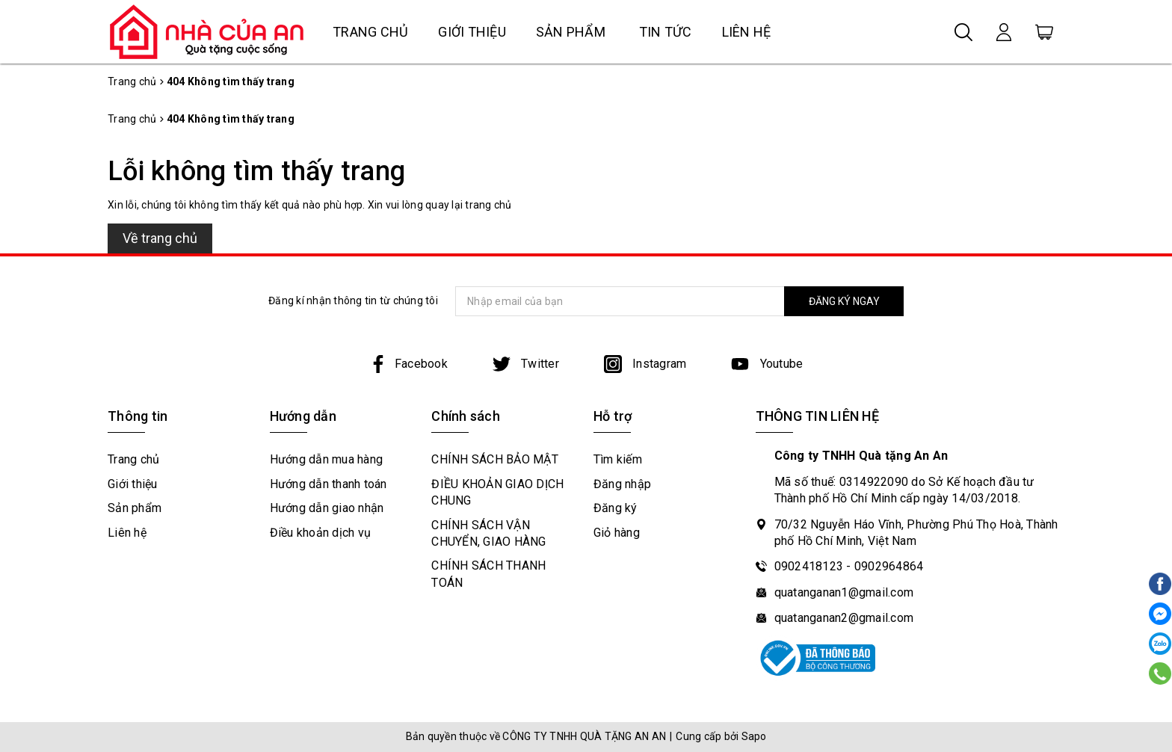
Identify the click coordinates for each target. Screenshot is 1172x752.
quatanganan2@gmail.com (844, 618)
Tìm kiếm (617, 459)
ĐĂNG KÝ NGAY (844, 301)
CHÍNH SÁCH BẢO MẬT (494, 459)
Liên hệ (746, 32)
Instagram (645, 364)
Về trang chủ (160, 238)
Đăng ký (615, 508)
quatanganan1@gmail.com (844, 592)
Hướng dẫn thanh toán (328, 484)
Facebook (408, 364)
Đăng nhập (622, 484)
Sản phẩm (570, 32)
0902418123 (809, 566)
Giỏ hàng (616, 533)
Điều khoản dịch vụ (320, 533)
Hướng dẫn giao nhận (327, 508)
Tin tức (665, 32)
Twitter (526, 364)
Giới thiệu (472, 32)
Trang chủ (370, 32)
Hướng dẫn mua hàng (326, 459)
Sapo (754, 736)
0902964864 (889, 566)
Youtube (767, 364)
